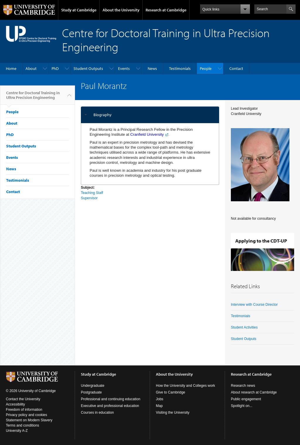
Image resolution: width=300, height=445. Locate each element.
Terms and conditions (22, 425)
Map (159, 406)
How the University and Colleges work (185, 386)
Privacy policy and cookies (26, 415)
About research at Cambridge (254, 392)
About (31, 68)
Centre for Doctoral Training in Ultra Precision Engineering (33, 97)
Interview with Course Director (254, 305)
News (152, 68)
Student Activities (244, 327)
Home (11, 68)
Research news (243, 386)
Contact (236, 68)
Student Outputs (88, 68)
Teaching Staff (92, 193)
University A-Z (17, 431)
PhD (55, 68)
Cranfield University (147, 134)
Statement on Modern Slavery (29, 420)
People (206, 68)
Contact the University (23, 399)
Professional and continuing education (110, 399)
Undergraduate (92, 386)
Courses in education (97, 412)
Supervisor (89, 198)
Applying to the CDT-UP (261, 241)
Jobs (159, 399)
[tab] (150, 114)
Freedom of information (24, 410)
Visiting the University (173, 412)
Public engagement (246, 399)
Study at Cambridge (78, 10)
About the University (121, 10)
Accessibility (15, 404)
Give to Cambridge (170, 392)
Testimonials (180, 68)
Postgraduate (91, 392)
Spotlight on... (241, 406)
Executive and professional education (110, 406)
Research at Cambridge (166, 10)
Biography (102, 114)
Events (124, 68)
